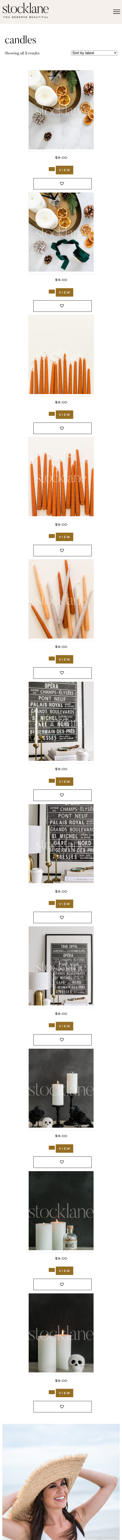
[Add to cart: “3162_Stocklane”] (52, 169)
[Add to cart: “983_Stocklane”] (52, 1270)
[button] (62, 184)
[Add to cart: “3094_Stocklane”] (52, 414)
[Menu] (116, 12)
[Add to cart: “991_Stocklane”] (52, 1148)
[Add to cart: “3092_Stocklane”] (52, 659)
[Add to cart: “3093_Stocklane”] (52, 536)
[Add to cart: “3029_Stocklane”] (52, 781)
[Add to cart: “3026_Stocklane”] (52, 1025)
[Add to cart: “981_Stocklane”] (52, 1392)
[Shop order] (94, 52)
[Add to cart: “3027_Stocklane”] (52, 903)
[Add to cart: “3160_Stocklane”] (52, 292)
